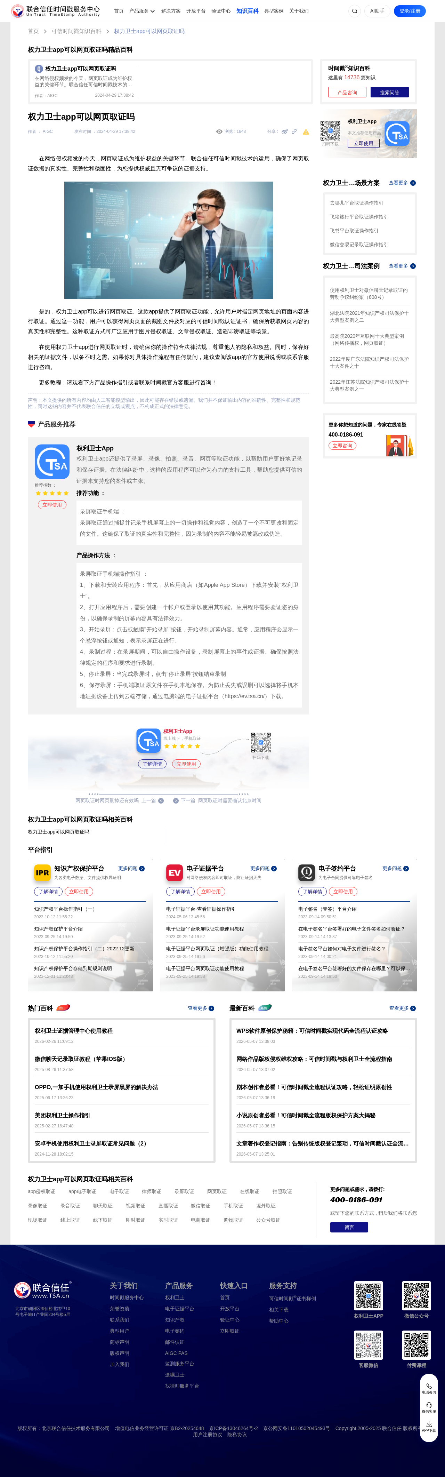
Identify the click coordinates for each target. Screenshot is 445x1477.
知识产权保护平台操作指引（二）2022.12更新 (84, 948)
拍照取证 (282, 1191)
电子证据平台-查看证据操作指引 (201, 909)
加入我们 (119, 1364)
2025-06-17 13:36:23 (54, 1097)
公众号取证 (268, 1220)
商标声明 (119, 1342)
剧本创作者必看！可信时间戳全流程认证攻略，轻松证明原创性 (314, 1087)
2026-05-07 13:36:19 (255, 1097)
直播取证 (168, 1205)
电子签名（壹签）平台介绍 (327, 909)
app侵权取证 (41, 1191)
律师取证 (151, 1191)
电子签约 (175, 1331)
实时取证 (168, 1220)
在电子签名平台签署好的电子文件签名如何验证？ (351, 929)
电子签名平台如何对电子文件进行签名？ (342, 948)
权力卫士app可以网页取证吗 (149, 31)
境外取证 (266, 1205)
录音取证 (70, 1205)
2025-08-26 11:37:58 (54, 1069)
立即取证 (230, 1331)
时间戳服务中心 (127, 1297)
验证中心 (221, 11)
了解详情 (152, 764)
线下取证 (103, 1220)
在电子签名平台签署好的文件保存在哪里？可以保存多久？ (354, 968)
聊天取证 (103, 1205)
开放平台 (196, 11)
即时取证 (135, 1220)
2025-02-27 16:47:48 (54, 1126)
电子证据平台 (179, 1308)
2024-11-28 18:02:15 (54, 1154)
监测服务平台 (179, 1363)
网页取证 (217, 1191)
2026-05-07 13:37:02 (255, 1069)
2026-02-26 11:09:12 (54, 1041)
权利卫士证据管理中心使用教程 (74, 1031)
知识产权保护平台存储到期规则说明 (73, 968)
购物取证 (233, 1220)
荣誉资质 (119, 1308)
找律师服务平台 (182, 1386)
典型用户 (119, 1331)
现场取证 (37, 1220)
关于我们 (299, 11)
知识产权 (175, 1320)
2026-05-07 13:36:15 (255, 1126)
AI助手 (377, 11)
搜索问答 (389, 92)
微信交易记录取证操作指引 (359, 244)
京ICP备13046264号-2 (233, 1428)
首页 (119, 11)
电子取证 (119, 1191)
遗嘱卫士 (175, 1375)
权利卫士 (175, 1297)
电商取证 (200, 1220)
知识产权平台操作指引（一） (65, 909)
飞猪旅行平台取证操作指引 (359, 216)
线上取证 (70, 1220)
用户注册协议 (207, 1434)
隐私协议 (237, 1434)
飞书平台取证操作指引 (354, 230)
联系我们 (119, 1320)
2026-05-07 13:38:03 (255, 1041)
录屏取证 (184, 1191)
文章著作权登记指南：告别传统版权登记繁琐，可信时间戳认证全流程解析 (323, 1144)
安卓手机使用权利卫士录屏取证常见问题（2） (92, 1144)
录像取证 (37, 1205)
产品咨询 (347, 92)
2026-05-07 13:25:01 (255, 1154)
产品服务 (139, 11)
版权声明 (119, 1353)
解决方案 (171, 11)
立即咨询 (342, 445)
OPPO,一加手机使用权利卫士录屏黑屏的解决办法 (96, 1087)
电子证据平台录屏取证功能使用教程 (205, 929)
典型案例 (274, 11)
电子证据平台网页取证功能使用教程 (205, 968)
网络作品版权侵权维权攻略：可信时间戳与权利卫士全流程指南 (314, 1059)
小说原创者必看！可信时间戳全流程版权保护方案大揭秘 (305, 1115)
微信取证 (200, 1205)
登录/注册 (409, 11)
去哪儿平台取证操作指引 (356, 203)
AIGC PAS (176, 1353)
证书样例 (292, 1298)
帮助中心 (279, 1321)
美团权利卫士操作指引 (62, 1115)
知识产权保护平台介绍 (58, 929)
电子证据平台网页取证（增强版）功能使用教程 (217, 948)
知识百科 (247, 11)
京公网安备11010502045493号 (296, 1428)
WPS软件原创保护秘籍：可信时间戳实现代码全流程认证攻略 (312, 1031)
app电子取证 (82, 1191)
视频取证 (135, 1205)
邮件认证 (175, 1342)
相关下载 (279, 1309)
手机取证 (233, 1205)
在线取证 (249, 1191)
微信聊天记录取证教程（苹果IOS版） (81, 1059)
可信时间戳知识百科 (76, 31)
